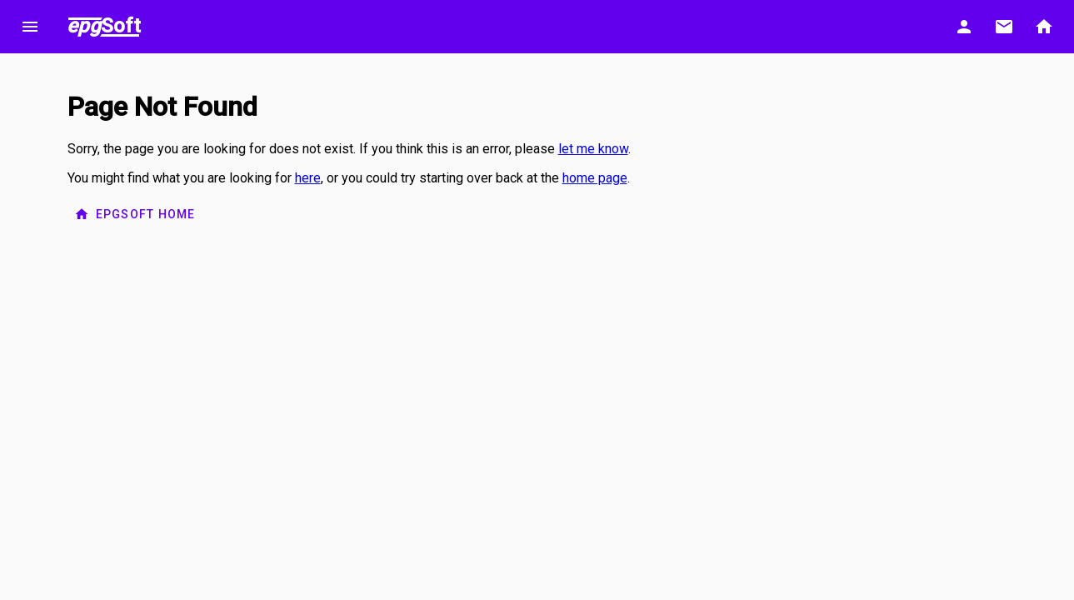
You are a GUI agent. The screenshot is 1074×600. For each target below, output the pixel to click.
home (1044, 27)
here (308, 178)
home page (594, 178)
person (964, 27)
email (1004, 27)
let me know (593, 149)
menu (30, 27)
